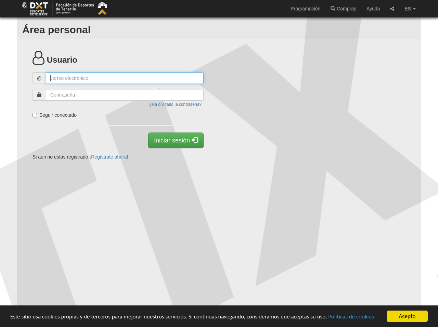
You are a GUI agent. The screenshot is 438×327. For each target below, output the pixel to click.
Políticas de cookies (351, 316)
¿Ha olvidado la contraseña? (175, 104)
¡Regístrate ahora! (109, 157)
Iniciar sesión (176, 140)
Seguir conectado (55, 115)
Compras (343, 8)
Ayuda (373, 8)
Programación (305, 8)
